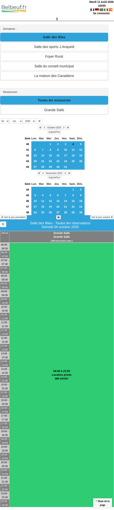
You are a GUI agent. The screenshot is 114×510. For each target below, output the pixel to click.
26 (80, 161)
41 (27, 149)
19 (80, 155)
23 (57, 161)
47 (27, 206)
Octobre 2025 (54, 127)
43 (27, 161)
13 (35, 155)
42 (27, 155)
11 (73, 149)
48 (27, 212)
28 (42, 166)
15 (50, 155)
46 (27, 200)
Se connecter (101, 13)
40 (27, 144)
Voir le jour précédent (13, 217)
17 (65, 155)
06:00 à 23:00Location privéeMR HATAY (61, 375)
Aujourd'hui (54, 132)
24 (65, 161)
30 (57, 166)
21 (42, 161)
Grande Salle (62, 233)
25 (73, 161)
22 (50, 161)
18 (73, 155)
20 (35, 161)
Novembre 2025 (54, 173)
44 (27, 166)
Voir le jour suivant (102, 217)
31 (65, 166)
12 (80, 149)
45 (27, 195)
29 (50, 166)
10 (65, 149)
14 (42, 155)
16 (57, 155)
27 (35, 166)
